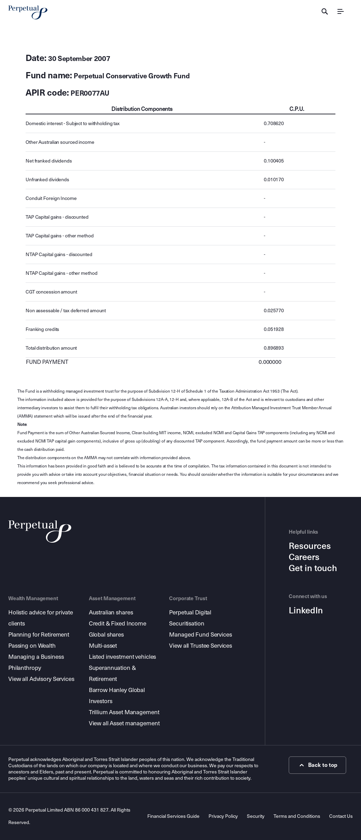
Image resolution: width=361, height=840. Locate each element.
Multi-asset (103, 645)
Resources (310, 546)
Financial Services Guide (173, 816)
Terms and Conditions (297, 816)
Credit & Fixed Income (117, 623)
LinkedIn (306, 610)
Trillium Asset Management (124, 712)
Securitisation (186, 623)
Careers (304, 557)
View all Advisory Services (41, 679)
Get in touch (313, 568)
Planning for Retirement (38, 634)
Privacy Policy (223, 816)
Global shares (106, 634)
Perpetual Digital (190, 612)
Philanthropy (24, 668)
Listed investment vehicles (122, 656)
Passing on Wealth (32, 645)
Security (256, 816)
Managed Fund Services (200, 634)
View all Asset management (124, 723)
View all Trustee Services (200, 645)
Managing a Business (36, 656)
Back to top (317, 765)
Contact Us (341, 816)
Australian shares (111, 612)
